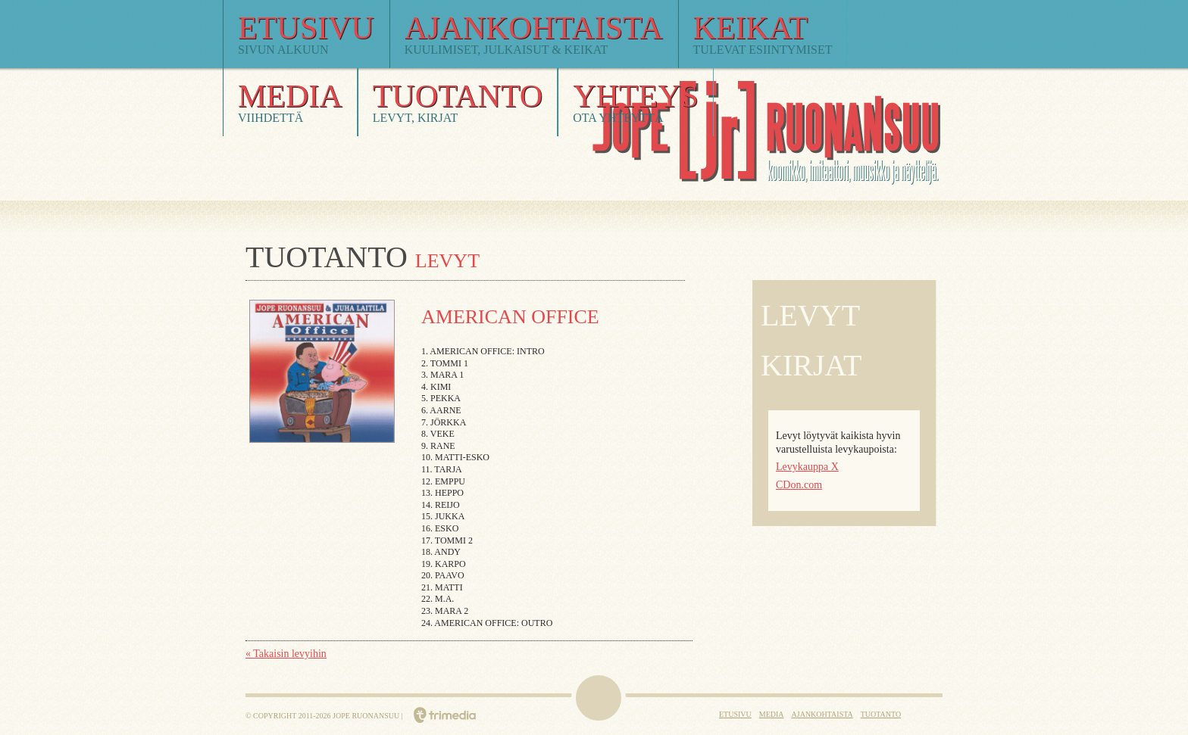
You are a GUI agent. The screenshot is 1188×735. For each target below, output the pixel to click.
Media (771, 714)
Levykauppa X (807, 466)
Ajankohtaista (822, 714)
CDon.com (799, 485)
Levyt (810, 315)
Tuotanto (881, 714)
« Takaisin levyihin (286, 653)
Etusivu (735, 714)
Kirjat (811, 365)
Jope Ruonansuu (645, 194)
